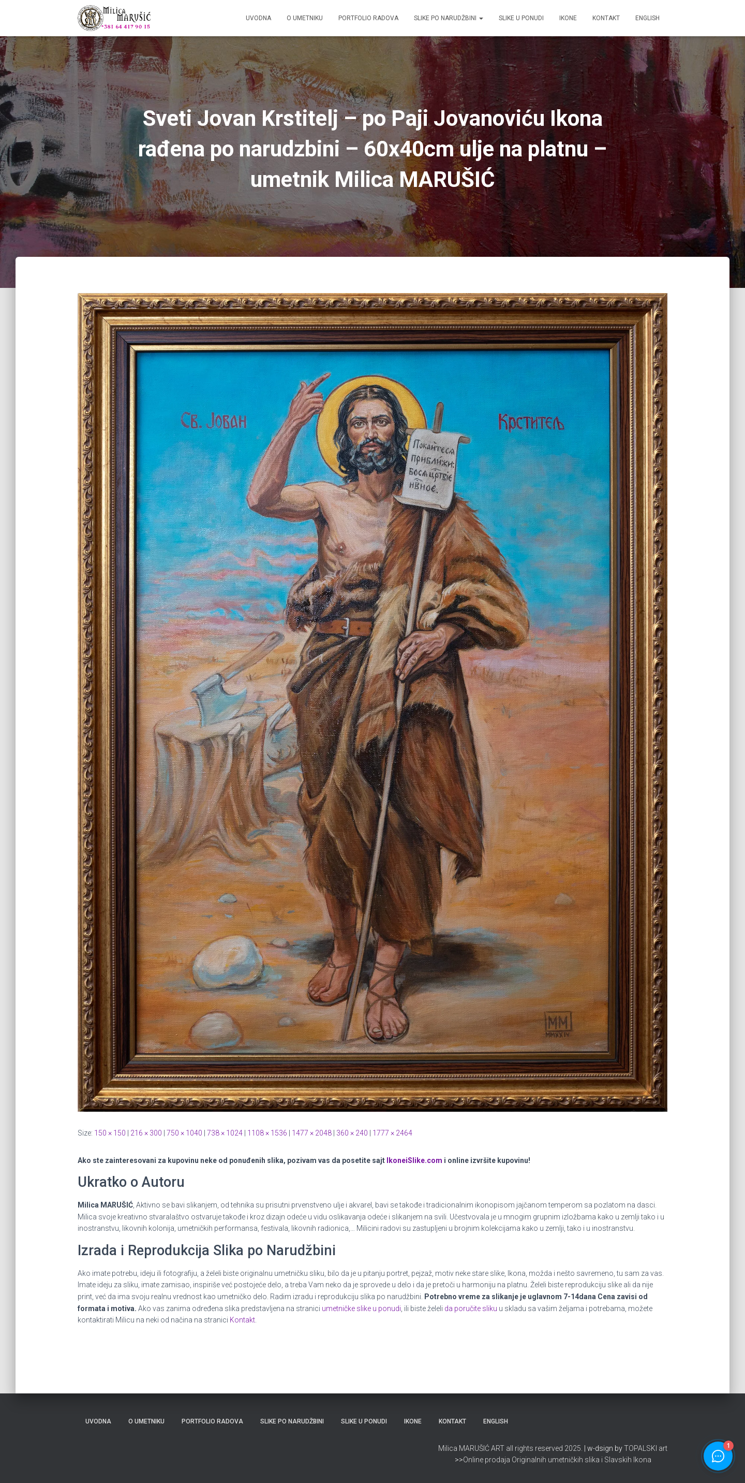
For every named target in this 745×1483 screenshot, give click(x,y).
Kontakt (606, 18)
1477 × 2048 (312, 1133)
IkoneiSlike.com (414, 1160)
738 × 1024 (225, 1133)
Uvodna (258, 18)
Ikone (568, 18)
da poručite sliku (470, 1308)
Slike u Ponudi (521, 18)
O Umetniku (305, 18)
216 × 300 (146, 1133)
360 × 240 (352, 1133)
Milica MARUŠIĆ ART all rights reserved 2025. (510, 1448)
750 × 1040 (184, 1133)
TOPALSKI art (645, 1448)
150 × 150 (110, 1133)
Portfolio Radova (368, 18)
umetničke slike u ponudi (361, 1308)
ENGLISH (647, 18)
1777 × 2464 (392, 1133)
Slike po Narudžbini (448, 18)
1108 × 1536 (267, 1133)
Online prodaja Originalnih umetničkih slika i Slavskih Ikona (557, 1460)
